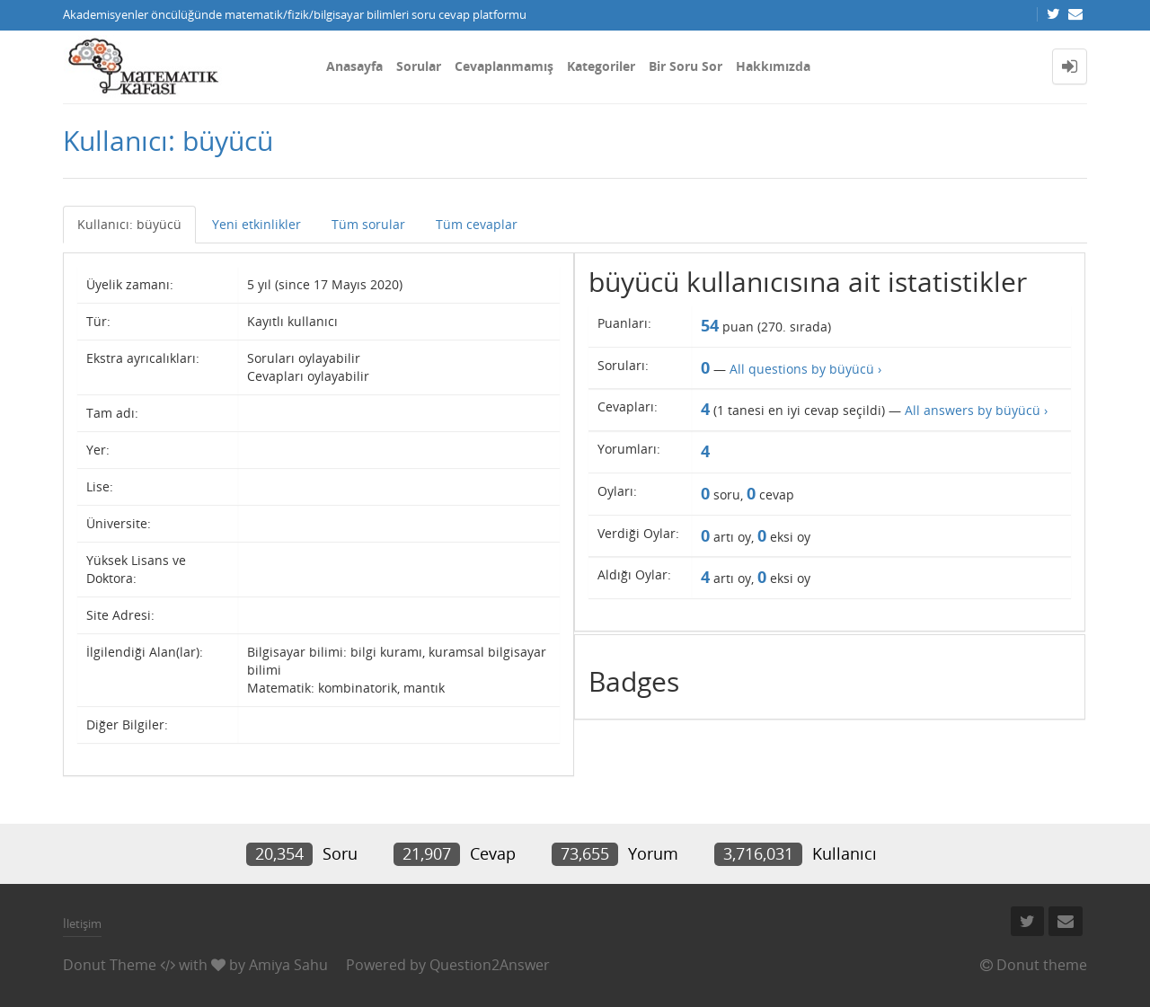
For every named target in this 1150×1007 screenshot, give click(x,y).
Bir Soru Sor (685, 66)
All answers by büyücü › (976, 410)
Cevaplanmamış (504, 66)
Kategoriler (601, 66)
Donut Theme (109, 965)
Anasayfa (354, 66)
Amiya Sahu (288, 965)
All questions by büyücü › (805, 368)
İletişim (82, 923)
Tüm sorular (368, 224)
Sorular (418, 66)
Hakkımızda (773, 66)
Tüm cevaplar (477, 224)
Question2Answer (489, 965)
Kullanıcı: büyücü (129, 224)
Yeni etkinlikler (256, 224)
